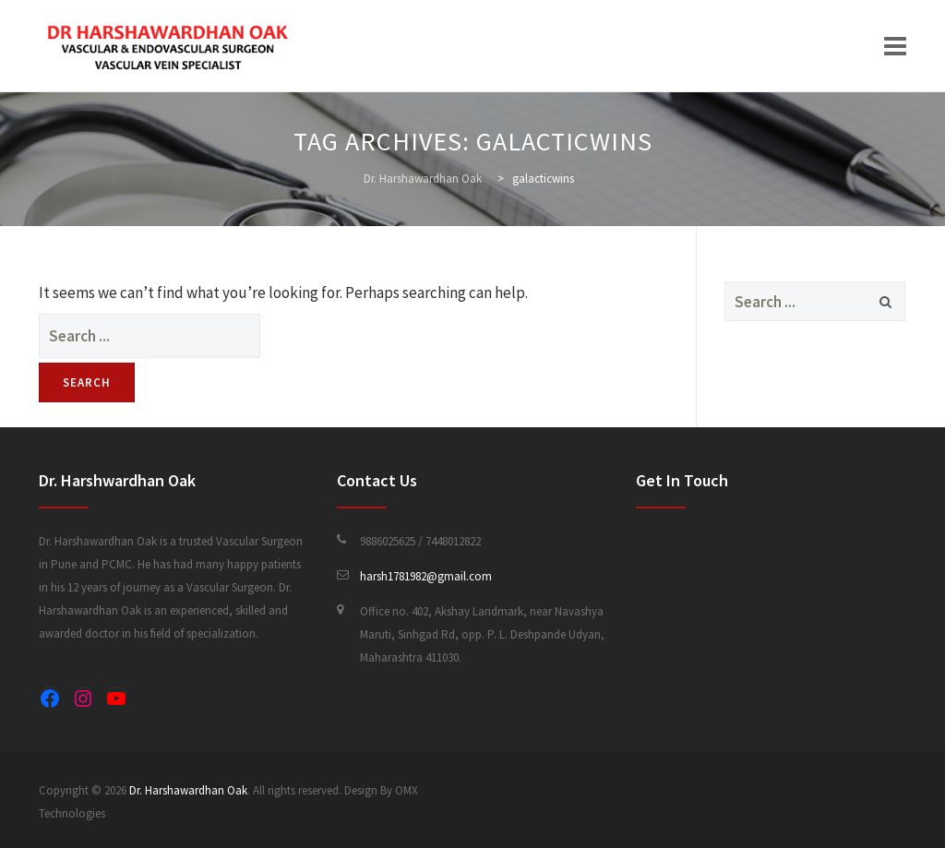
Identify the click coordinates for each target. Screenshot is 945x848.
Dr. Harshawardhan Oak (188, 790)
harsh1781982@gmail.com (426, 576)
